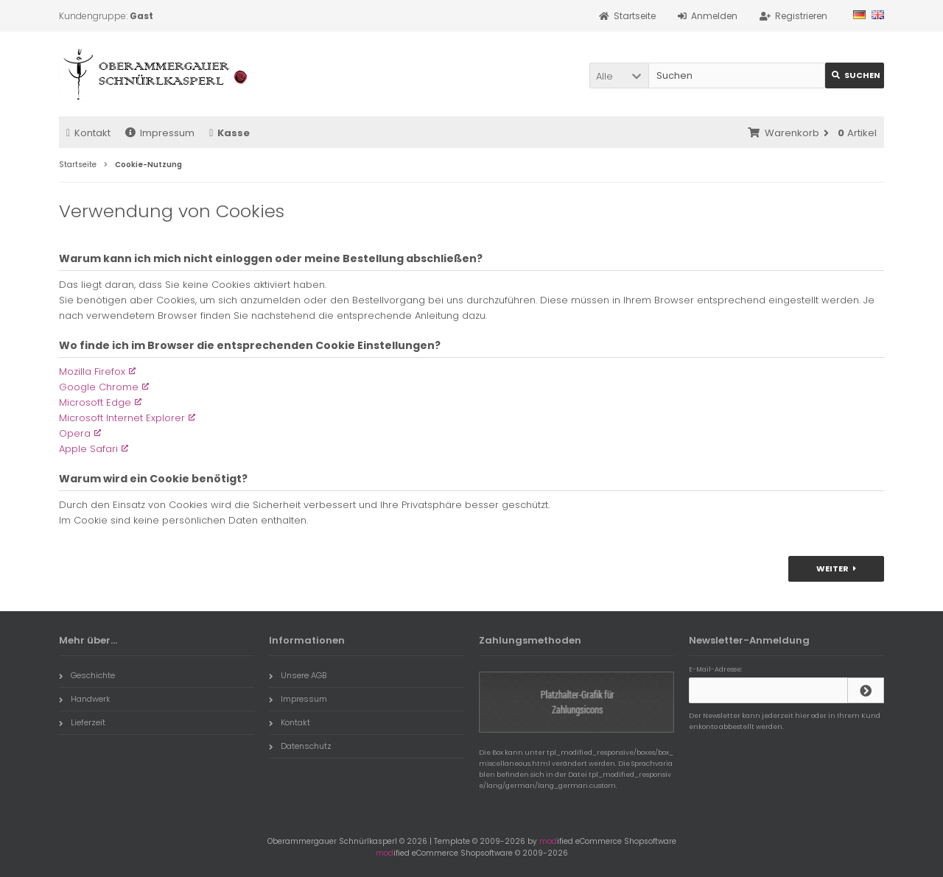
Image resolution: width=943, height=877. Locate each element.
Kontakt (88, 133)
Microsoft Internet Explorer (122, 418)
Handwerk (85, 699)
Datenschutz (300, 746)
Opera (75, 433)
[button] (618, 75)
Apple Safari (88, 449)
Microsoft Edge (95, 402)
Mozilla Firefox (92, 371)
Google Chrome (99, 387)
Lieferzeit (82, 722)
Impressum (159, 133)
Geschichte (87, 675)
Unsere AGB (297, 675)
